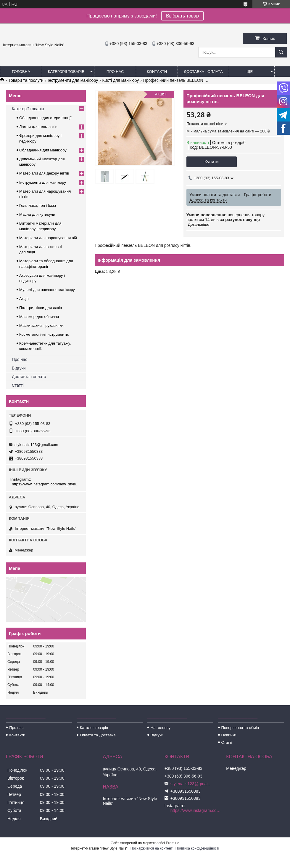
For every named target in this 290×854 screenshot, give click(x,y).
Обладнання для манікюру (43, 150)
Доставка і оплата (203, 71)
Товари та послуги (25, 80)
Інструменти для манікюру (73, 80)
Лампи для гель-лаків (38, 126)
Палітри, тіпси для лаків (40, 308)
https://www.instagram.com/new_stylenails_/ (46, 484)
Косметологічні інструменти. (44, 334)
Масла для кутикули (37, 214)
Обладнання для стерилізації (45, 118)
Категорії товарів (66, 71)
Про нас (115, 71)
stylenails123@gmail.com (36, 444)
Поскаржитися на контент (151, 848)
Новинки (228, 735)
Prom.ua (172, 843)
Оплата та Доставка (98, 735)
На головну (160, 727)
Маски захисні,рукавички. (42, 325)
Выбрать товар (182, 15)
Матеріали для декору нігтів (44, 173)
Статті (18, 385)
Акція (24, 298)
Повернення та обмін (240, 727)
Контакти (157, 71)
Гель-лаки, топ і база (37, 205)
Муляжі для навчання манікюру (47, 289)
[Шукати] (281, 52)
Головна (21, 71)
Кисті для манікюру (120, 80)
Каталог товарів (94, 727)
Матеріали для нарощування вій (48, 238)
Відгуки (19, 368)
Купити (211, 161)
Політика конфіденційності (197, 848)
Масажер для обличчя (39, 316)
